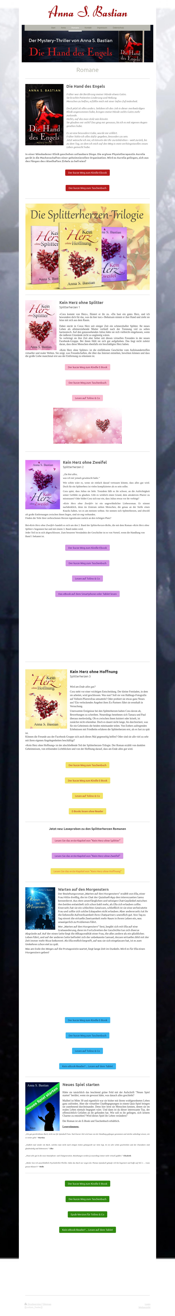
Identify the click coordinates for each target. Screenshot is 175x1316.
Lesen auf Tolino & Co (87, 397)
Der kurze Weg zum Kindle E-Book (87, 367)
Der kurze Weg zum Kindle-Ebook (87, 172)
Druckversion (33, 1304)
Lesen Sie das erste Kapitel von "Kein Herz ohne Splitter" (87, 840)
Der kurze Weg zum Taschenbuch (87, 187)
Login (147, 1304)
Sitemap (47, 1304)
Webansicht (144, 1307)
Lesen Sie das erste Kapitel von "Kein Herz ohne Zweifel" (87, 855)
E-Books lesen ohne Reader (87, 811)
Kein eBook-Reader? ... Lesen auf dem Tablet (87, 1066)
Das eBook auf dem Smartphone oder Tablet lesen (87, 593)
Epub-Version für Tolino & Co (87, 1214)
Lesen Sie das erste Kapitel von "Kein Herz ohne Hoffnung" (88, 871)
